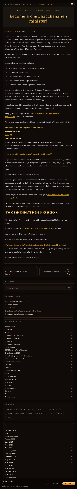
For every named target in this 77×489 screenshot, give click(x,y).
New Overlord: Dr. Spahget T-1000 (18, 301)
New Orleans (53, 410)
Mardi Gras (12, 410)
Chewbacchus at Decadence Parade (19, 314)
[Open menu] (72, 4)
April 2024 (9, 465)
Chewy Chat (9, 341)
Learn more (55, 483)
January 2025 (10, 454)
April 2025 (9, 448)
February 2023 (10, 477)
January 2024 (10, 471)
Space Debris (10, 327)
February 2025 (10, 451)
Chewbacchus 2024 (12, 344)
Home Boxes (10, 347)
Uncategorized (10, 376)
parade (40, 410)
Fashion (8, 365)
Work (7, 373)
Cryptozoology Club (12, 371)
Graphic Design (10, 388)
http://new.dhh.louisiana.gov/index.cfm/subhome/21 (28, 154)
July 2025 (9, 442)
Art (6, 394)
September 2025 (11, 436)
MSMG (60, 414)
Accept (69, 483)
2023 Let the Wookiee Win (15, 359)
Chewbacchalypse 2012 (14, 335)
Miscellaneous (10, 379)
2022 (51, 414)
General (8, 391)
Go (69, 288)
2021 (9, 417)
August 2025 (10, 439)
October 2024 (10, 457)
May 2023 (9, 474)
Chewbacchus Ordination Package (39, 228)
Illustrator (9, 385)
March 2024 (9, 468)
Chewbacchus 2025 (12, 338)
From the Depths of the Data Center (19, 356)
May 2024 (9, 463)
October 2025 (10, 433)
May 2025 (9, 445)
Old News (8, 330)
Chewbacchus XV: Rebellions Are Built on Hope (23, 311)
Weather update (11, 305)
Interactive (9, 382)
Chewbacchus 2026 (12, 353)
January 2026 (10, 430)
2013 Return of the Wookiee (16, 350)
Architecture (10, 397)
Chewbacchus (27, 410)
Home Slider (9, 368)
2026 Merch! (10, 308)
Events (8, 332)
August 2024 (10, 460)
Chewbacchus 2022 (12, 362)
